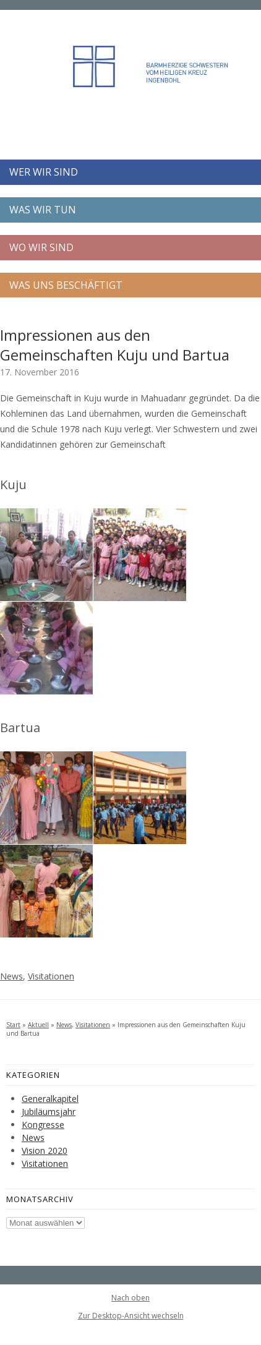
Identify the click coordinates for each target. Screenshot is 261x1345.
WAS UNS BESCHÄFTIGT (65, 285)
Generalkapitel (50, 1098)
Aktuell (38, 1024)
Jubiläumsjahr (48, 1111)
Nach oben (130, 1298)
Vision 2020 (44, 1150)
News (11, 976)
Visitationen (51, 976)
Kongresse (43, 1124)
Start (13, 1024)
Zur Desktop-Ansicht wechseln (131, 1315)
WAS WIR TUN (42, 209)
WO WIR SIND (41, 247)
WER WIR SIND (43, 172)
